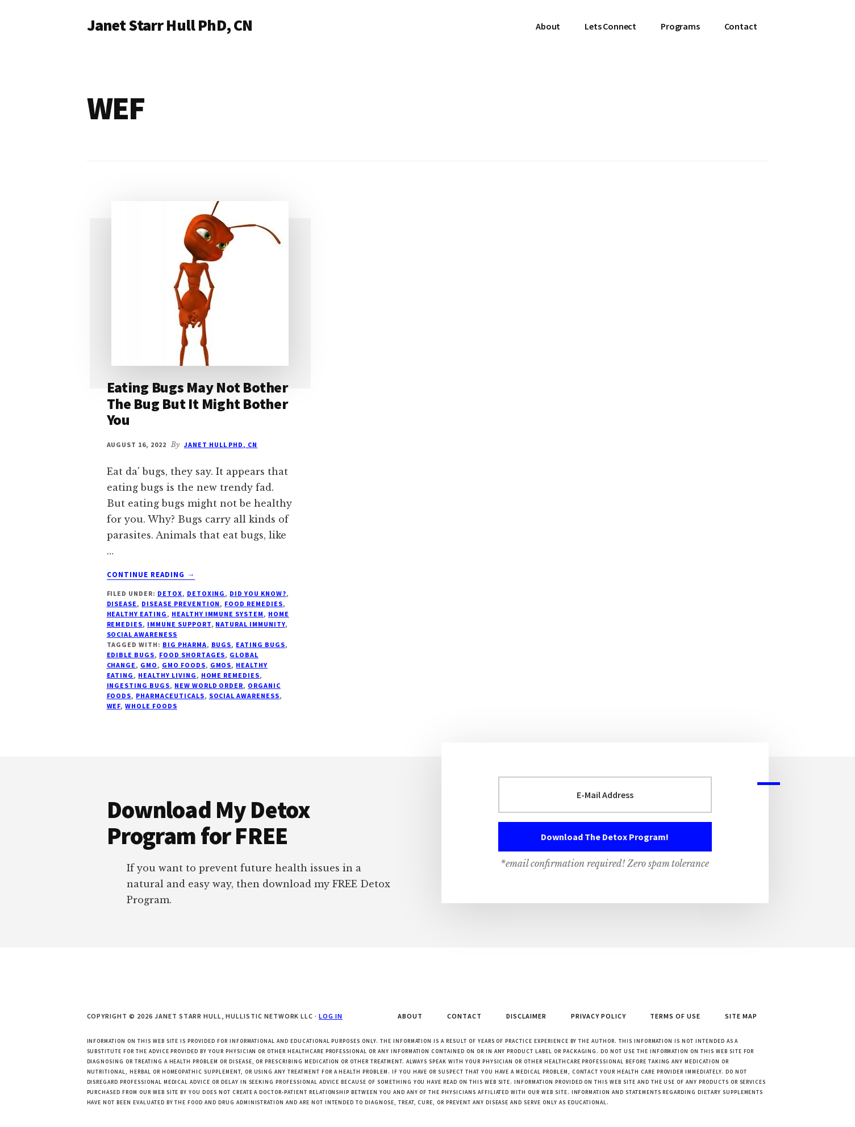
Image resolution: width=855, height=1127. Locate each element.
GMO (148, 665)
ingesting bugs (138, 685)
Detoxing (206, 593)
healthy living (167, 675)
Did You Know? (258, 593)
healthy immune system (218, 614)
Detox (169, 593)
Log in (331, 1016)
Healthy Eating (137, 614)
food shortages (192, 654)
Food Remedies (253, 603)
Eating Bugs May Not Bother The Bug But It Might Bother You (197, 403)
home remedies (230, 675)
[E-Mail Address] (605, 795)
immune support (179, 624)
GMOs (221, 665)
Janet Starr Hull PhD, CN (170, 25)
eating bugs (260, 644)
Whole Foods (151, 706)
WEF (114, 706)
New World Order (208, 685)
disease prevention (180, 603)
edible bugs (131, 654)
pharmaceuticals (170, 695)
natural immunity (250, 624)
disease (122, 603)
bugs (221, 644)
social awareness (142, 634)
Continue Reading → (151, 575)
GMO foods (184, 665)
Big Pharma (184, 644)
